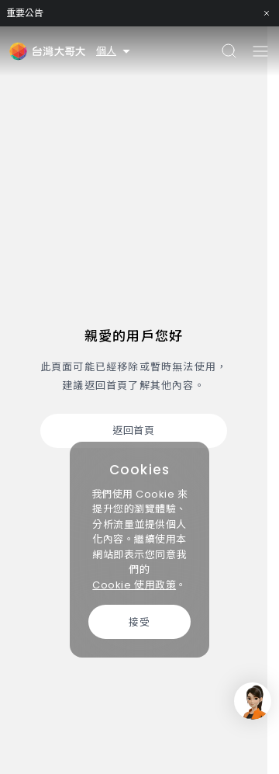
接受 (139, 622)
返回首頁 (133, 430)
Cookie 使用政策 (134, 585)
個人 (114, 50)
